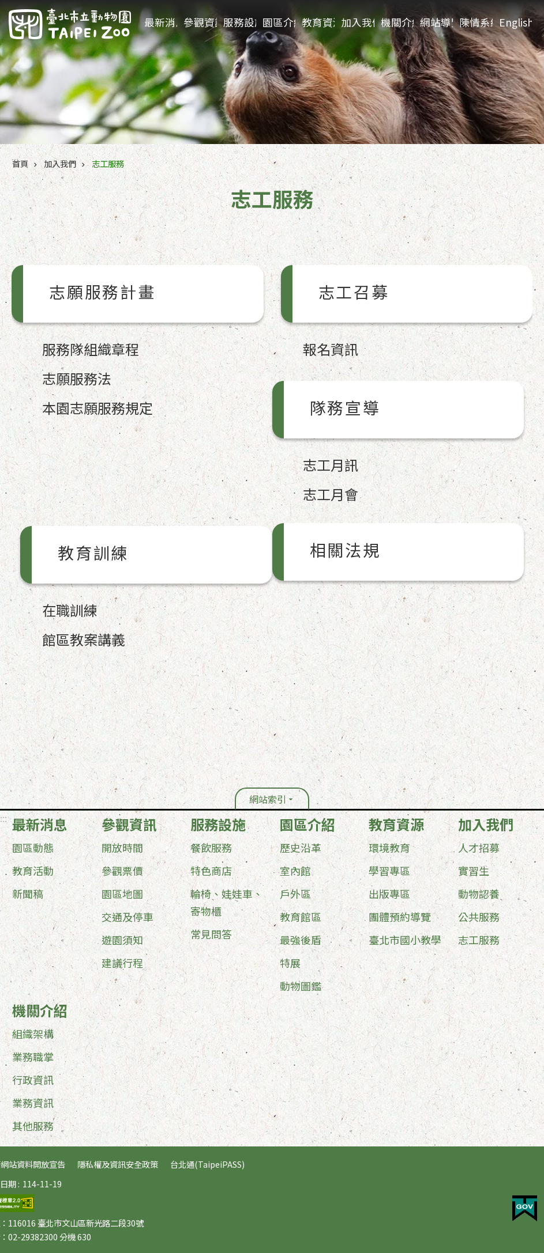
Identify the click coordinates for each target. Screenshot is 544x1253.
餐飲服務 (211, 847)
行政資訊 (33, 1079)
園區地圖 (122, 893)
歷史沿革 (300, 847)
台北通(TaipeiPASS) (207, 1164)
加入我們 (357, 22)
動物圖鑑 (300, 985)
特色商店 (211, 870)
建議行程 (122, 962)
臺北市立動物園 (70, 24)
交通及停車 (127, 916)
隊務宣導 (345, 409)
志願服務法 (76, 378)
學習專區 (389, 870)
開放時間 (122, 847)
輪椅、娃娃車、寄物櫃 (226, 902)
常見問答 (211, 933)
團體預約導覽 (400, 916)
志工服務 (108, 163)
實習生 (473, 870)
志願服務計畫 (102, 293)
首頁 (20, 163)
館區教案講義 (83, 639)
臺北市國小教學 (405, 939)
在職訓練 (69, 610)
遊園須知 (122, 939)
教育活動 (33, 870)
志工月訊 (330, 465)
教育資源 (318, 22)
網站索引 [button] (267, 799)
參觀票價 (122, 870)
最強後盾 (300, 939)
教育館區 (300, 916)
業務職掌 (33, 1056)
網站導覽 (436, 22)
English (515, 22)
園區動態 (33, 847)
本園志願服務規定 (97, 408)
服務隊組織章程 (90, 349)
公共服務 (479, 916)
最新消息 (160, 22)
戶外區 (295, 893)
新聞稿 (27, 893)
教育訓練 (93, 554)
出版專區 (389, 893)
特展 (290, 962)
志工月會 (330, 494)
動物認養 (479, 893)
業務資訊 (33, 1102)
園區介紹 (278, 22)
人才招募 (479, 847)
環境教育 (389, 847)
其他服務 (33, 1125)
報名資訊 (330, 349)
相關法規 (345, 551)
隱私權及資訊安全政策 (117, 1164)
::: (3, 818)
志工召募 (353, 293)
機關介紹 (397, 22)
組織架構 (33, 1033)
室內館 (295, 870)
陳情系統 (475, 22)
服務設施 (239, 22)
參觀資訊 (199, 22)
